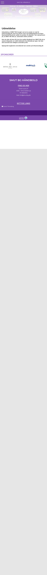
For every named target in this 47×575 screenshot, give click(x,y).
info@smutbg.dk (25, 95)
